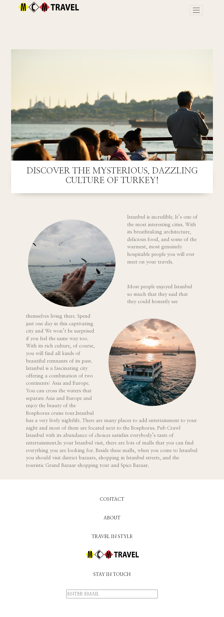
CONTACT (112, 499)
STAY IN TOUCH (112, 574)
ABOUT (112, 518)
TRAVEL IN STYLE (112, 536)
